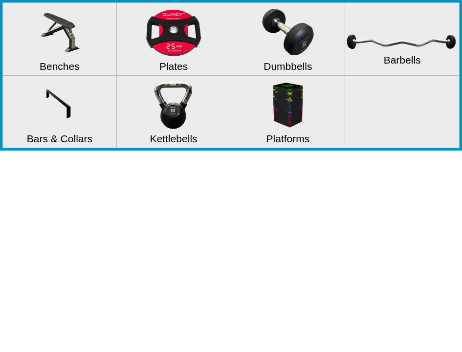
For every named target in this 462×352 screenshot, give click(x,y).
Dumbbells (288, 66)
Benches (60, 66)
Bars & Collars (59, 138)
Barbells (402, 60)
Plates (173, 66)
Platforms (288, 138)
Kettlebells (174, 138)
